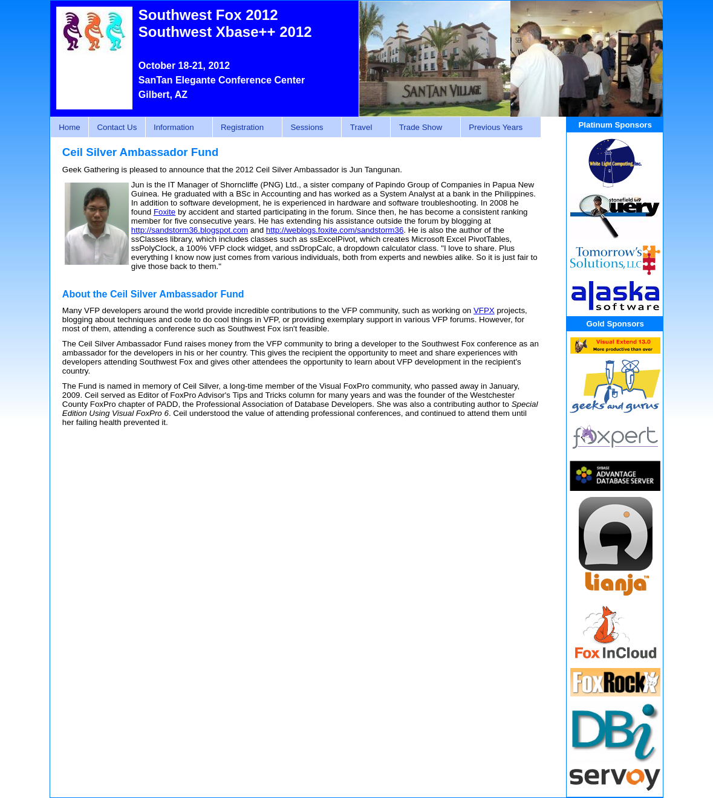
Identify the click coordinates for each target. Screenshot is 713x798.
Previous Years (497, 127)
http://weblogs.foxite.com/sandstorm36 (334, 230)
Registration (244, 127)
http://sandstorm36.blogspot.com (189, 230)
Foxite (164, 211)
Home (69, 127)
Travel (362, 127)
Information (175, 127)
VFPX (484, 310)
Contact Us (117, 127)
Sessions (308, 127)
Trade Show (422, 127)
